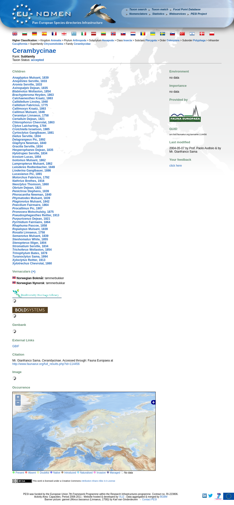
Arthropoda (79, 40)
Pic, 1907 (27, 208)
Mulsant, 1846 (28, 112)
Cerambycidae (82, 44)
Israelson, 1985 (31, 129)
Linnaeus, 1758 (30, 115)
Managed (115, 472)
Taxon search (138, 9)
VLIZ (121, 496)
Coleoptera (173, 40)
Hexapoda (108, 40)
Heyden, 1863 (33, 95)
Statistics (158, 13)
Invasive (101, 472)
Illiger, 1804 (29, 243)
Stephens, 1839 (30, 191)
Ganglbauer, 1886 (31, 170)
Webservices (177, 13)
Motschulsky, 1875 (33, 212)
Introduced (70, 472)
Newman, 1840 (29, 143)
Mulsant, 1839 (30, 77)
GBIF (15, 346)
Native (56, 472)
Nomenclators (138, 13)
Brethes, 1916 (28, 181)
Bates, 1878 (29, 253)
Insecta (127, 40)
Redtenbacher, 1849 (33, 167)
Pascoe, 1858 (29, 225)
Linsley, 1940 (30, 101)
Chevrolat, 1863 (33, 122)
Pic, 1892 (28, 139)
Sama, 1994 (30, 256)
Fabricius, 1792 (31, 177)
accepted (37, 60)
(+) (33, 271)
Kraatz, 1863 (32, 98)
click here (175, 165)
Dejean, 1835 (30, 88)
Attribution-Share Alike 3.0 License (98, 481)
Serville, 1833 (29, 81)
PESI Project (199, 13)
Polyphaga (199, 40)
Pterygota (151, 40)
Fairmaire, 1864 (30, 205)
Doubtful (44, 472)
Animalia (56, 40)
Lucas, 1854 (26, 157)
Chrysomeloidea (53, 44)
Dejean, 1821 (28, 119)
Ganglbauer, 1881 (33, 132)
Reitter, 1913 (35, 215)
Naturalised (86, 472)
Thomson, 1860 (30, 184)
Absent (32, 472)
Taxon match (160, 9)
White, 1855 (30, 239)
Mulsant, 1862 (29, 160)
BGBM (163, 496)
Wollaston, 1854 (31, 91)
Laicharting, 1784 (29, 126)
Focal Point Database (187, 9)
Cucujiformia (19, 44)
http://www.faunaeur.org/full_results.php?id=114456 (46, 364)
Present (20, 472)
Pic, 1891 (27, 174)
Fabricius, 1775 (30, 105)
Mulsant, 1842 (31, 201)
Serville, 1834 (26, 136)
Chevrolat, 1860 (32, 263)
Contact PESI (149, 499)
